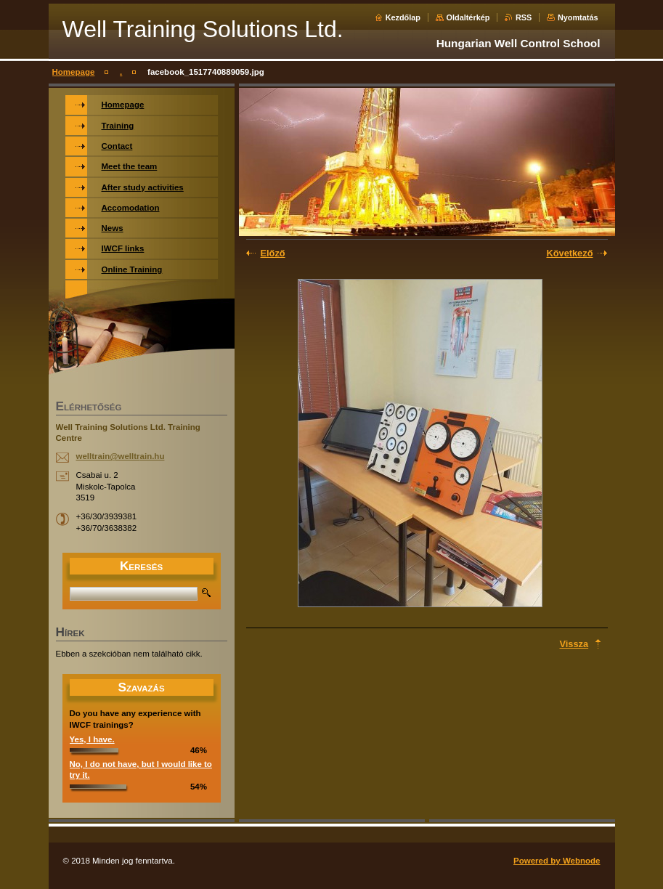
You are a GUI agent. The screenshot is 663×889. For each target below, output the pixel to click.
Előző (273, 253)
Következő (569, 253)
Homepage (73, 72)
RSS (524, 17)
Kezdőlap (403, 17)
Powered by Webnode (556, 860)
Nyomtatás (578, 17)
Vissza (574, 643)
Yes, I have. (92, 739)
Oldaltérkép (468, 17)
